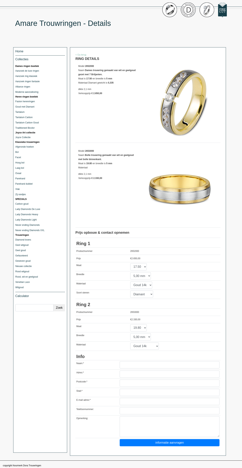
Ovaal (18, 173)
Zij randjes (20, 194)
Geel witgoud (22, 245)
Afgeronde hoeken (24, 146)
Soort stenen (82, 292)
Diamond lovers (23, 239)
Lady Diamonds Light (26, 219)
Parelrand (20, 178)
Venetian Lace (22, 282)
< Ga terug (80, 54)
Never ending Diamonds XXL (30, 230)
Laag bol (19, 168)
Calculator (22, 296)
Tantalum (20, 112)
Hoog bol (19, 162)
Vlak (17, 189)
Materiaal (81, 283)
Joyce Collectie (23, 137)
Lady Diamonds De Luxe (27, 209)
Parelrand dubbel (24, 184)
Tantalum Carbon (24, 117)
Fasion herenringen (25, 101)
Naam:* (80, 363)
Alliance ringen (22, 86)
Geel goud (20, 250)
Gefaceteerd (21, 255)
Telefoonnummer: (85, 409)
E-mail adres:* (83, 400)
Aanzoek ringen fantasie (27, 81)
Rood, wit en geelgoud (26, 276)
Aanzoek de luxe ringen (27, 71)
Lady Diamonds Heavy (26, 214)
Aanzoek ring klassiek (26, 76)
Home (19, 51)
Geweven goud (23, 261)
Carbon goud (21, 204)
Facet (18, 157)
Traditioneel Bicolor (25, 128)
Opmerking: (82, 418)
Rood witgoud (22, 271)
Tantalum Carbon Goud (27, 122)
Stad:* (79, 391)
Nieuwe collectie (23, 266)
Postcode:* (81, 381)
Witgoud (19, 287)
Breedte (80, 274)
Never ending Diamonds (27, 225)
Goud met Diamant (24, 106)
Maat (78, 265)
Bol (17, 152)
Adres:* (80, 372)
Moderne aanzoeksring (26, 92)
